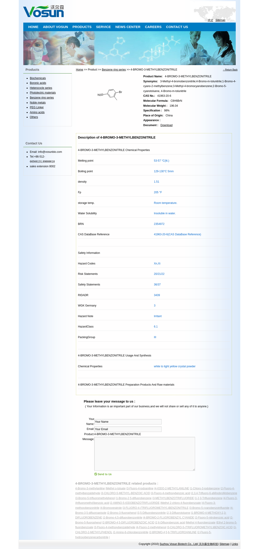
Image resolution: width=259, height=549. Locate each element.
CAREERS (153, 27)
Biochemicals (38, 78)
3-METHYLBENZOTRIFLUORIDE (173, 498)
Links (235, 544)
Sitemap (220, 20)
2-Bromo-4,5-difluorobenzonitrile (123, 517)
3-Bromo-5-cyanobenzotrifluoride (209, 507)
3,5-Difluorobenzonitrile (152, 512)
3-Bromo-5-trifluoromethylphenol (95, 498)
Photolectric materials (43, 92)
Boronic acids (38, 83)
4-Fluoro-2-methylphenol (151, 527)
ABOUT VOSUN (55, 27)
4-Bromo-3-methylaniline (90, 488)
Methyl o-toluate (115, 488)
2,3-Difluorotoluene (178, 512)
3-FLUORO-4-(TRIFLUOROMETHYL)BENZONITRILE (155, 507)
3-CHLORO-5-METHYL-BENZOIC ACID (126, 493)
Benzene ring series (114, 69)
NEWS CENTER (128, 27)
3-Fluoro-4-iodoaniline (140, 488)
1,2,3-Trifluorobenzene (208, 498)
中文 (210, 20)
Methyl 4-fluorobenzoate (201, 522)
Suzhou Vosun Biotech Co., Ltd (178, 544)
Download (166, 125)
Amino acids (37, 112)
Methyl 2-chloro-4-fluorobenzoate (181, 502)
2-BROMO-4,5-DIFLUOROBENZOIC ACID (128, 522)
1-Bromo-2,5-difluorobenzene (134, 498)
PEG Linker (37, 107)
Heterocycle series (41, 88)
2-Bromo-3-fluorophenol (122, 512)
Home (79, 69)
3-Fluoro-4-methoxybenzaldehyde (115, 527)
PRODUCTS (82, 27)
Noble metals (38, 102)
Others (34, 117)
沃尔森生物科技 (208, 544)
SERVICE (103, 27)
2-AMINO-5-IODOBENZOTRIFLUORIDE (135, 502)
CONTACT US (177, 27)
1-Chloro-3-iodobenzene (205, 488)
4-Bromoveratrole (111, 507)
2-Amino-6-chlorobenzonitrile (131, 532)
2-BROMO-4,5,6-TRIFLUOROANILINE (173, 532)
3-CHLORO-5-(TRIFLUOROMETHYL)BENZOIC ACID (200, 527)
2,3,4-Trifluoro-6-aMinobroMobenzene (214, 493)
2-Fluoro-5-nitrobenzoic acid (212, 517)
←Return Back (230, 69)
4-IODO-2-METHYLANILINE (172, 488)
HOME (33, 27)
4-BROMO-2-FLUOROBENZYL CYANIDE (169, 517)
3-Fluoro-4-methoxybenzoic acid (170, 493)
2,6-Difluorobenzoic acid (170, 522)
